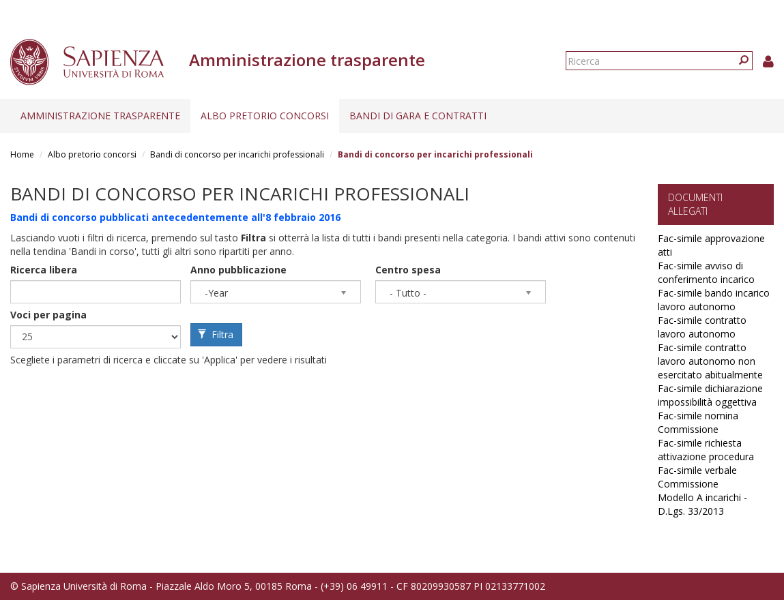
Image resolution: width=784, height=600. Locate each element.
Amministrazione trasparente (100, 115)
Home (22, 154)
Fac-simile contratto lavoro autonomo (702, 327)
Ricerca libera (43, 269)
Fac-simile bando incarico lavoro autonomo (714, 299)
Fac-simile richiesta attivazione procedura (706, 449)
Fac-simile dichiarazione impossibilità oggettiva (710, 395)
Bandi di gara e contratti (418, 115)
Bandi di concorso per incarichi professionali (237, 154)
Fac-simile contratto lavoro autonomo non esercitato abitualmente (710, 361)
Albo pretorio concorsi (265, 115)
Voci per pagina (48, 314)
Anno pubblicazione (238, 269)
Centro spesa (408, 269)
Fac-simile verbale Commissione (697, 477)
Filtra (215, 334)
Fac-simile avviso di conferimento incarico (706, 272)
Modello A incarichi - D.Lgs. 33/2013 (702, 504)
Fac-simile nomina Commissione (698, 422)
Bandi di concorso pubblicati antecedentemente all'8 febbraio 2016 (175, 217)
